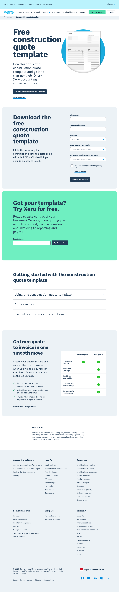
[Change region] (97, 570)
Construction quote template (27, 18)
